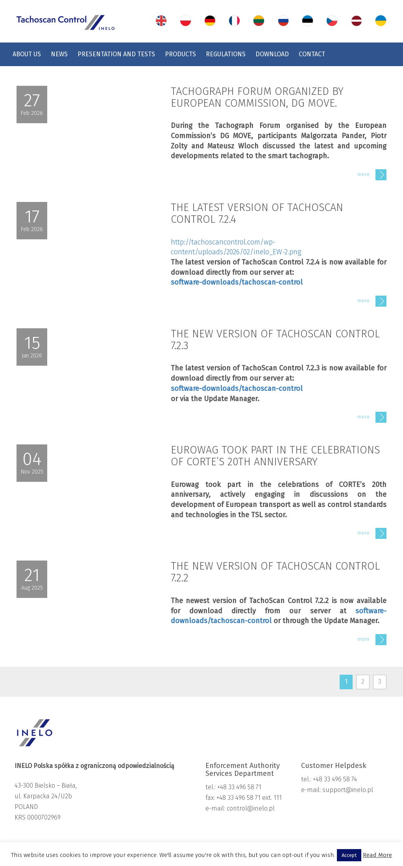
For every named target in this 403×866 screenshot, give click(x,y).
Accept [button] (349, 855)
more (371, 174)
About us (27, 54)
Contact (312, 54)
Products (180, 54)
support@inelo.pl (347, 790)
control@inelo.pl (250, 808)
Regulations (226, 54)
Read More (377, 855)
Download (272, 54)
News (59, 54)
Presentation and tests (116, 54)
